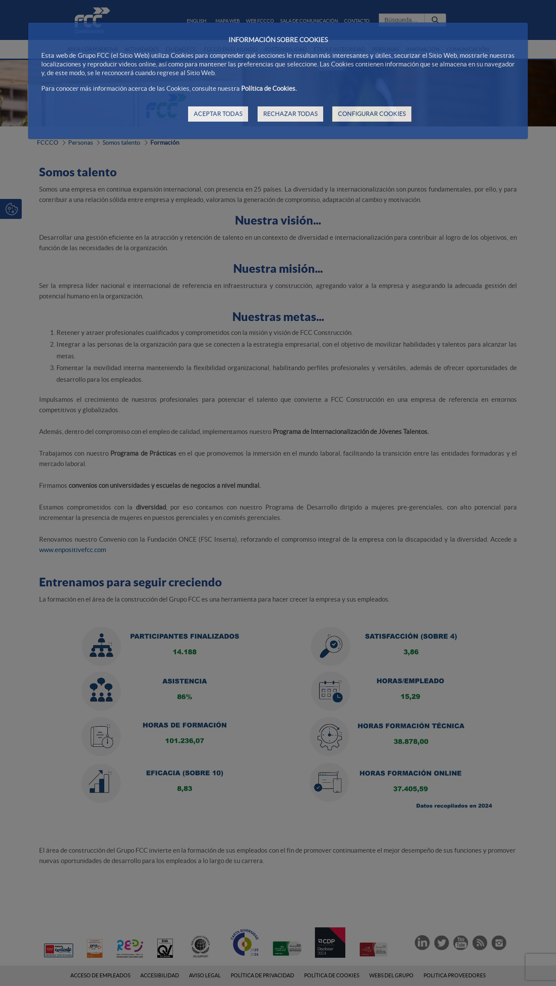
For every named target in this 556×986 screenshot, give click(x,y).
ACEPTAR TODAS (218, 113)
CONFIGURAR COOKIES (372, 113)
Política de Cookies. (269, 88)
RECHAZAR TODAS (290, 113)
